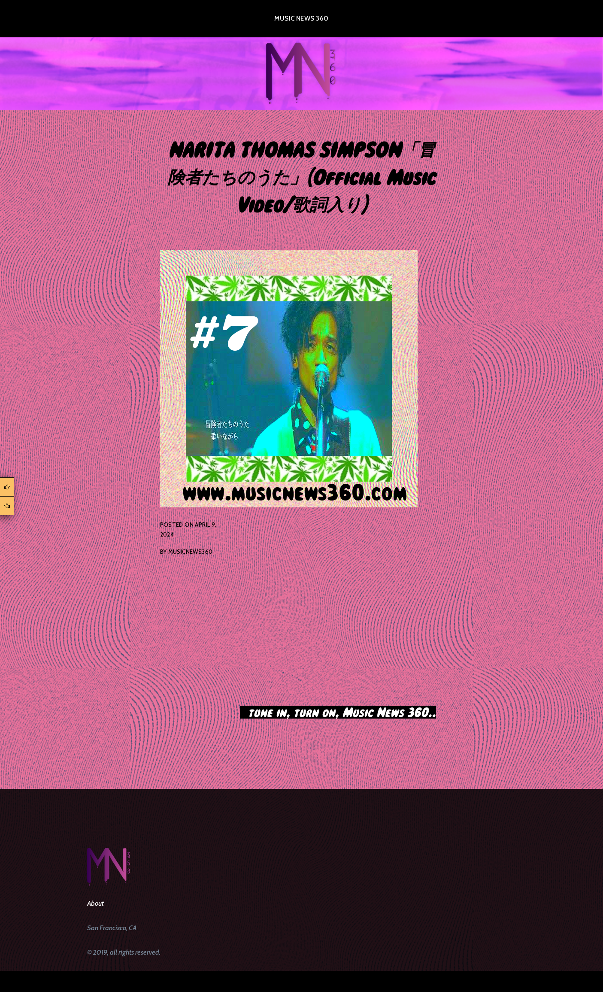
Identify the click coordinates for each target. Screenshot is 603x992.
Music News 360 (301, 18)
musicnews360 (190, 551)
